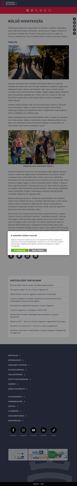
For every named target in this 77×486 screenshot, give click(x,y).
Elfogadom (19, 250)
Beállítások (38, 250)
